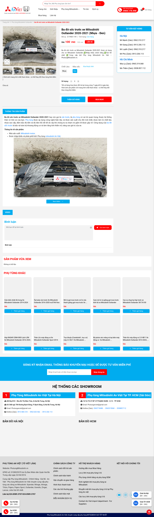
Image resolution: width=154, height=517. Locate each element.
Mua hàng (42, 15)
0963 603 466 (35, 412)
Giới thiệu (54, 9)
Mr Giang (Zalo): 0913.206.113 (132, 45)
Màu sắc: (76, 67)
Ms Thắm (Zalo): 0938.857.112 (133, 68)
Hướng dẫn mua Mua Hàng (90, 468)
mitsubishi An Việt (52, 136)
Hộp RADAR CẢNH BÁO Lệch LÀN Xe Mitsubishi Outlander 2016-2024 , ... (17, 340)
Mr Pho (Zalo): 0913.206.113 (132, 54)
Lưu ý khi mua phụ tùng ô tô (90, 473)
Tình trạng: (82, 37)
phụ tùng (76, 117)
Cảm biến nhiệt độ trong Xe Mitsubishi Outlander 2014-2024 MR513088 (16, 302)
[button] (54, 46)
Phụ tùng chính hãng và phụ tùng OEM (94, 477)
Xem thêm (58, 201)
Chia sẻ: (5, 85)
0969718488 (98, 408)
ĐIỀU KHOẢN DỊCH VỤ (62, 498)
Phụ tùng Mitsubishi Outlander (22, 22)
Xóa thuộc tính (88, 66)
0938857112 (121, 408)
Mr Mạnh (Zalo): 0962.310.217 (132, 40)
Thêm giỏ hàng (73, 99)
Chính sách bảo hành (62, 476)
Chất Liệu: (66, 67)
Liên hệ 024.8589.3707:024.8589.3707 (19, 494)
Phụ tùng (29, 120)
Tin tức (86, 9)
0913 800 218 (23, 412)
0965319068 (109, 408)
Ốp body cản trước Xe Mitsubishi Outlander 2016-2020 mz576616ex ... (46, 302)
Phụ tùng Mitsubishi (70, 9)
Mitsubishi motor (28, 133)
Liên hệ (53, 15)
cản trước (65, 117)
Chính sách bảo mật (61, 494)
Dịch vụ (95, 9)
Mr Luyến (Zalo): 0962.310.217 (132, 49)
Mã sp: (64, 37)
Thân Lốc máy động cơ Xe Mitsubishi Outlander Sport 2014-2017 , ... (46, 340)
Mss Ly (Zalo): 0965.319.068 (131, 64)
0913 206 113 (47, 412)
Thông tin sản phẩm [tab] (15, 111)
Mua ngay (100, 99)
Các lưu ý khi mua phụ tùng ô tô (92, 496)
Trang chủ (42, 9)
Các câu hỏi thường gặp (63, 489)
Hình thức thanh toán (62, 485)
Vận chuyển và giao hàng (63, 480)
